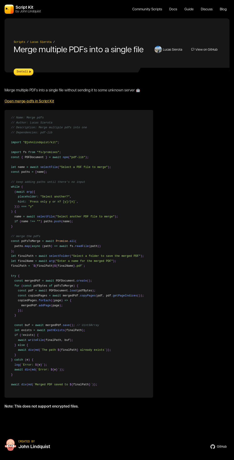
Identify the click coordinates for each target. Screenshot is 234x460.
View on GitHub (204, 49)
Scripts (19, 42)
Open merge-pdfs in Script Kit (29, 101)
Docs (173, 9)
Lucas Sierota (41, 42)
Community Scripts (147, 9)
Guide (189, 9)
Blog (223, 9)
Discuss (207, 9)
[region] (78, 254)
